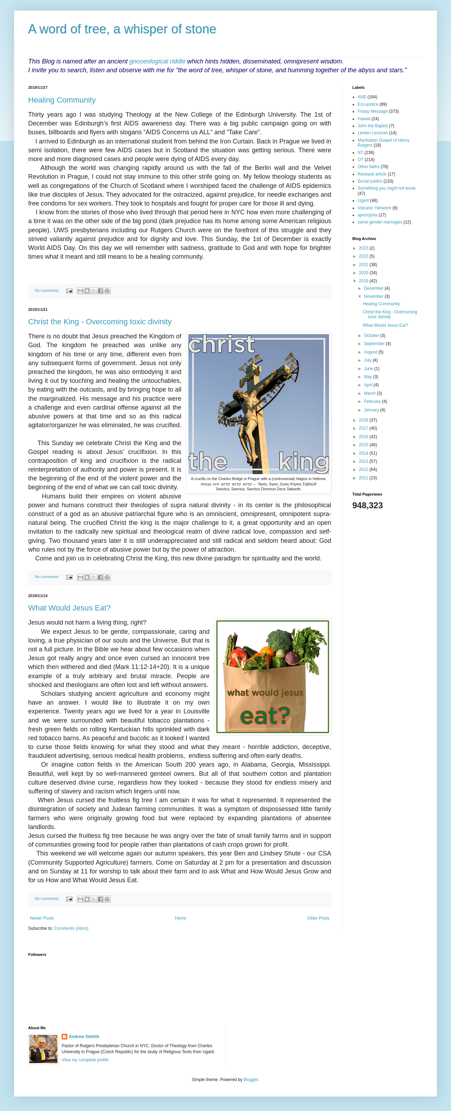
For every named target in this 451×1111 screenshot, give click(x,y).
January (372, 409)
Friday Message (373, 111)
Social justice (370, 181)
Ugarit (363, 200)
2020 (364, 272)
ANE (362, 96)
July (368, 360)
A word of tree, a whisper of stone (122, 29)
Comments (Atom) (71, 928)
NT (360, 152)
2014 (364, 453)
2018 (364, 420)
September (375, 343)
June (369, 368)
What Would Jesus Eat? (69, 607)
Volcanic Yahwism (374, 207)
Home (180, 918)
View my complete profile (85, 1059)
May (368, 376)
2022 (364, 256)
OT (361, 159)
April (368, 384)
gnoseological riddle (157, 61)
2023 (364, 248)
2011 (364, 477)
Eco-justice (368, 104)
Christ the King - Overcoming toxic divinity (100, 321)
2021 (364, 264)
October (372, 335)
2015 (364, 444)
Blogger (250, 1079)
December (374, 288)
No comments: (48, 290)
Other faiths (368, 166)
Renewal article (372, 174)
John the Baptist (373, 125)
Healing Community (62, 100)
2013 (364, 461)
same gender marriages (380, 222)
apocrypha (367, 215)
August (371, 352)
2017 (364, 428)
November (374, 296)
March (370, 393)
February (373, 401)
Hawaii (364, 118)
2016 (364, 436)
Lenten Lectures (373, 132)
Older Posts (318, 918)
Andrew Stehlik (84, 1036)
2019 (364, 280)
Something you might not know (386, 188)
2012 (364, 469)
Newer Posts (42, 918)
